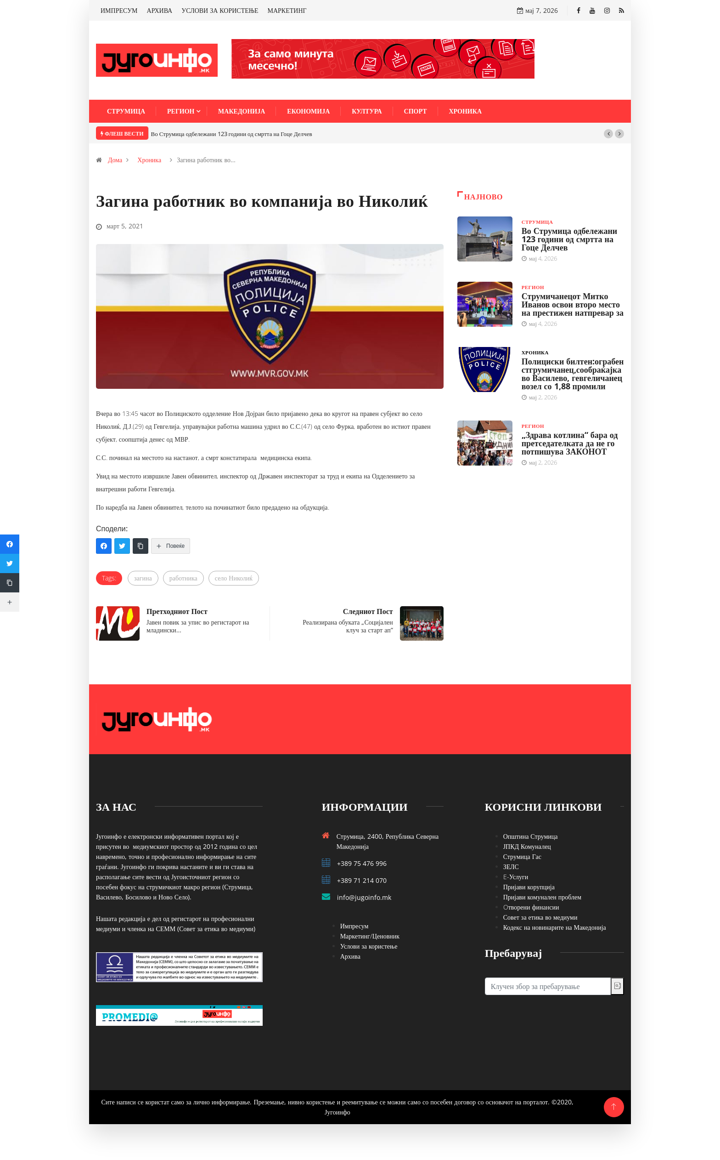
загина (143, 578)
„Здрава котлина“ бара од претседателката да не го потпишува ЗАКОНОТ (570, 443)
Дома (115, 159)
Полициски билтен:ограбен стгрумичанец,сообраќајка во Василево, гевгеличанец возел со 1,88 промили (573, 374)
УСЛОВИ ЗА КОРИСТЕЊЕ (219, 10)
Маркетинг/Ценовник (369, 936)
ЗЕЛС (511, 866)
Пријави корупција (529, 886)
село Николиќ (234, 578)
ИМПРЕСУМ (119, 10)
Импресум (354, 925)
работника (183, 578)
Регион (180, 111)
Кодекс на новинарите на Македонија (554, 927)
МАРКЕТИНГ (287, 10)
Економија (308, 111)
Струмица (126, 111)
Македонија (241, 111)
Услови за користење (369, 946)
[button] (608, 133)
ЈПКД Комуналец (527, 846)
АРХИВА (160, 10)
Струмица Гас (522, 856)
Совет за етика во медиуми (540, 917)
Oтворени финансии (531, 907)
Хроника (465, 111)
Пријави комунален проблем (542, 897)
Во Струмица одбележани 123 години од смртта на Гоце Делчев (231, 134)
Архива (350, 956)
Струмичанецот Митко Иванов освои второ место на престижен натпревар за (573, 304)
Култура (367, 111)
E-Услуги (516, 876)
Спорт (415, 111)
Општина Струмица (530, 836)
